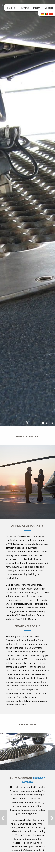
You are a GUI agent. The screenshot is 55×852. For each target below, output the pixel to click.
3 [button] (52, 423)
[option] (27, 213)
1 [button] (43, 423)
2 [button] (47, 423)
